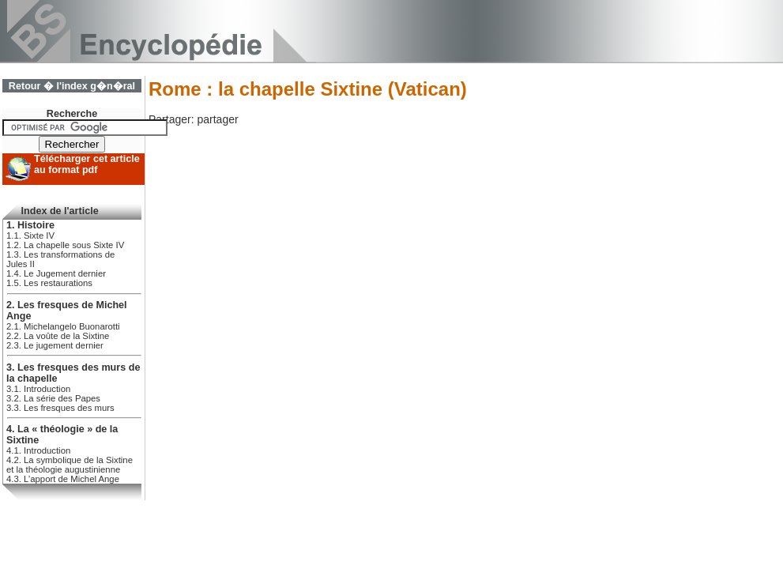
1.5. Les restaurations (49, 283)
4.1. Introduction (38, 450)
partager (217, 119)
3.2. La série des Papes (53, 398)
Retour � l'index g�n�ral (72, 86)
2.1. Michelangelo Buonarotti (63, 326)
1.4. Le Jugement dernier (56, 273)
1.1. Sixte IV (30, 235)
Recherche (72, 113)
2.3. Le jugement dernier (55, 345)
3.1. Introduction (38, 389)
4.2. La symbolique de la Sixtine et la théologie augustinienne (69, 464)
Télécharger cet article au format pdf (87, 164)
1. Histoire (30, 225)
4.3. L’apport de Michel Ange (62, 479)
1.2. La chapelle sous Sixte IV (65, 245)
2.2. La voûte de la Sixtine (57, 336)
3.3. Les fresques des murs (60, 408)
